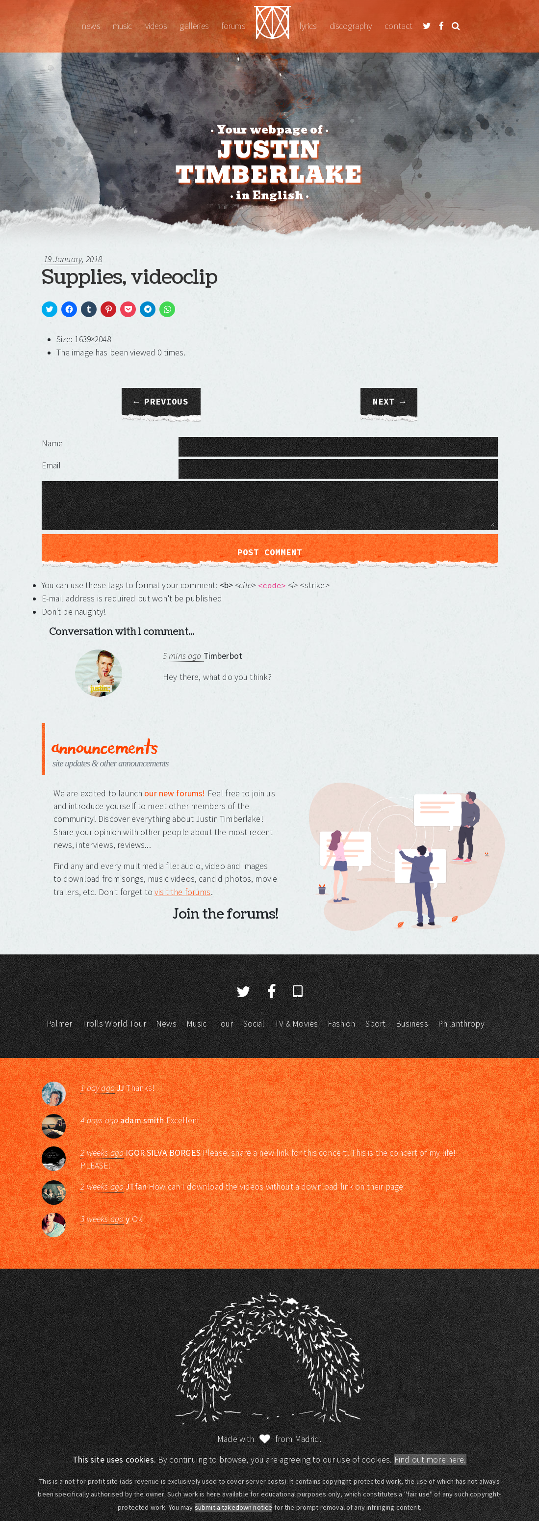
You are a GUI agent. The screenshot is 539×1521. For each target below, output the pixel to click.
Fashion (341, 1023)
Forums (233, 26)
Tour (225, 1023)
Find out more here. (430, 1459)
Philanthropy (461, 1023)
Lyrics (308, 26)
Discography (351, 26)
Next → (389, 401)
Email (51, 465)
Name (52, 443)
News (91, 26)
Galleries (194, 26)
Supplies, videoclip (129, 277)
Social (254, 1023)
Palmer (59, 1023)
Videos (156, 26)
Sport (375, 1023)
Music (122, 26)
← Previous (161, 401)
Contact (398, 26)
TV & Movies (296, 1023)
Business (412, 1023)
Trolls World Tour (114, 1023)
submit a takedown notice (234, 1507)
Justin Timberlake (272, 26)
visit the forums (182, 892)
